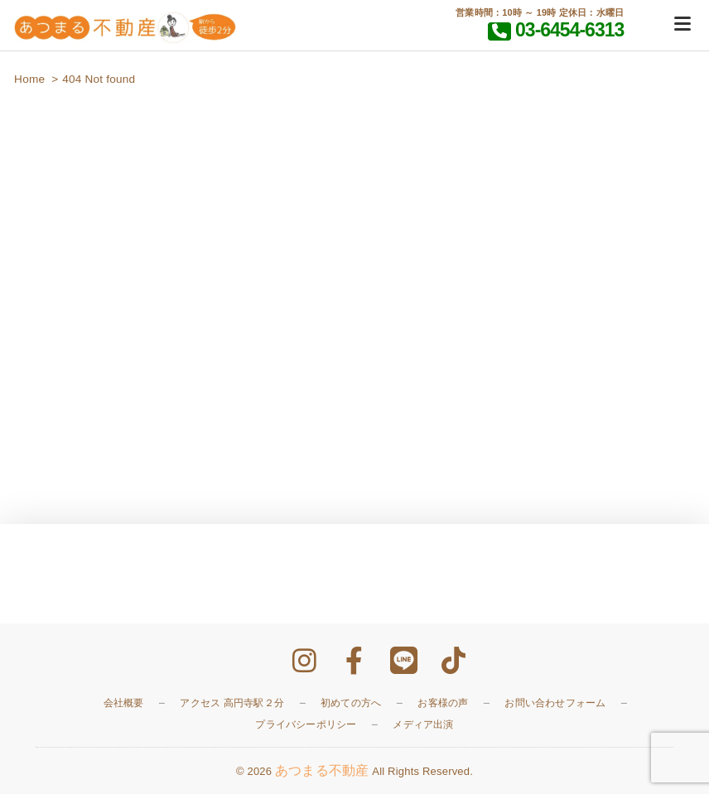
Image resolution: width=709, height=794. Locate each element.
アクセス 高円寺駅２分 (232, 703)
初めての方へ (351, 703)
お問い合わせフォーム (554, 703)
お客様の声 (442, 703)
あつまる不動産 (322, 770)
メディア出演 (423, 724)
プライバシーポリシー (305, 724)
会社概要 (124, 703)
